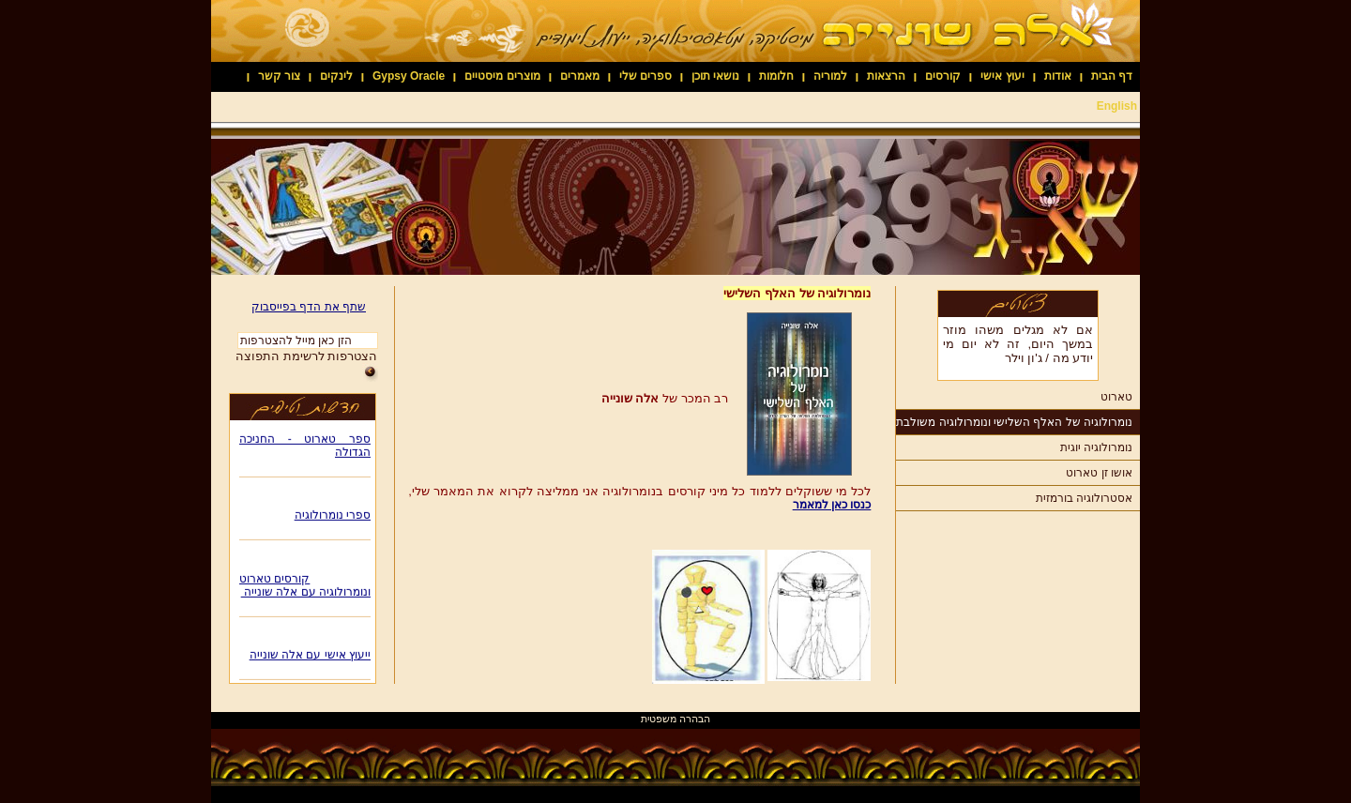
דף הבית (1111, 76)
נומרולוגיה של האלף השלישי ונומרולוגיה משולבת (1014, 422)
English (1117, 106)
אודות (1057, 76)
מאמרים (580, 76)
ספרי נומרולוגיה (333, 516)
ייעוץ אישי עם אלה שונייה (310, 656)
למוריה (830, 76)
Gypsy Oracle (408, 76)
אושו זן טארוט (1099, 472)
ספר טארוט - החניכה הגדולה (305, 447)
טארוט (1116, 396)
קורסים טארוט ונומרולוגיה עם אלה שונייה (305, 587)
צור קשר (279, 76)
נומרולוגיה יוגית (1096, 447)
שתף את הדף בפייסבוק (308, 306)
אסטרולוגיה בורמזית (1084, 498)
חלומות (776, 76)
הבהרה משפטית (675, 718)
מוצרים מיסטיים (501, 76)
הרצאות (886, 76)
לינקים (336, 76)
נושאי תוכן (715, 76)
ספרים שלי (645, 76)
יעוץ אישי (1002, 76)
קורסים (943, 76)
